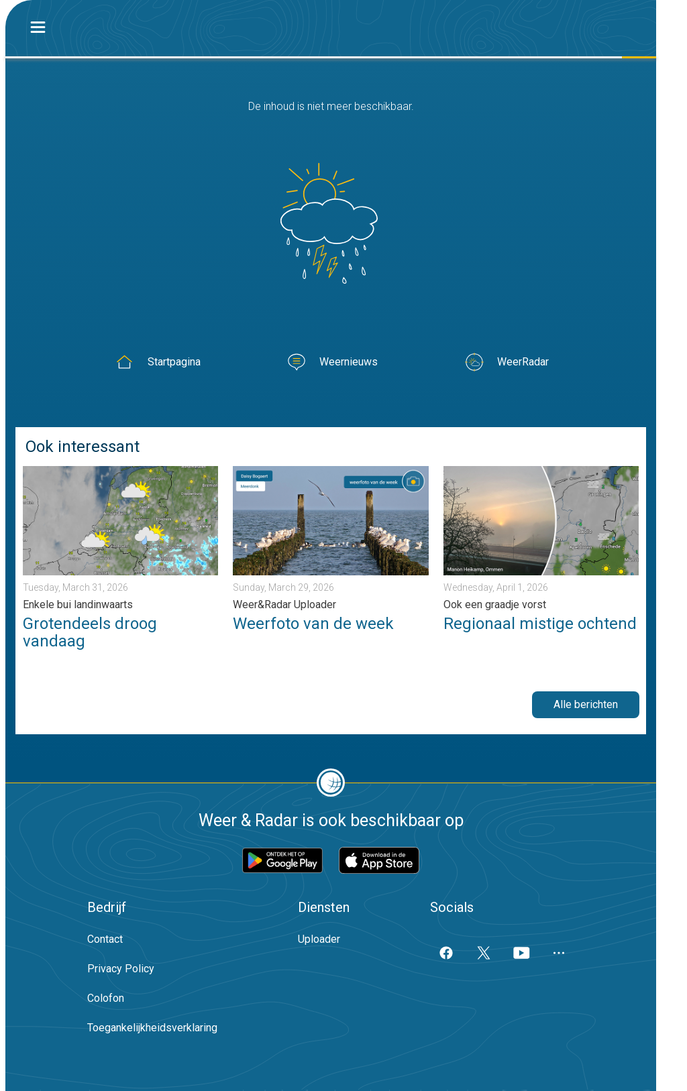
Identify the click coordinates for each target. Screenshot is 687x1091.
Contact (105, 939)
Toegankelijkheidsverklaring (152, 1027)
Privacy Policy (120, 968)
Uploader (319, 939)
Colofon (105, 998)
